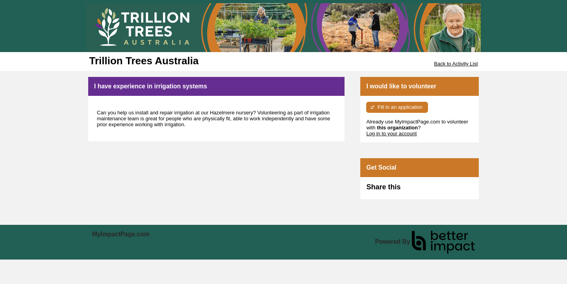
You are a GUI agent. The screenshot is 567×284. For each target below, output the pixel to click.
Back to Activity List (456, 64)
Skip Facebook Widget (426, 190)
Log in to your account (391, 133)
